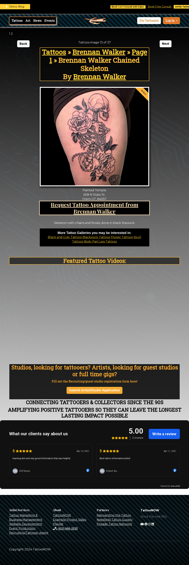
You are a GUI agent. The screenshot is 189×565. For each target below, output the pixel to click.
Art (27, 20)
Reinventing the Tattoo (114, 515)
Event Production (22, 528)
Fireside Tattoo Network (114, 524)
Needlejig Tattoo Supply (115, 519)
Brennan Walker (98, 51)
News (37, 20)
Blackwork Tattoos (96, 237)
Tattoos (17, 20)
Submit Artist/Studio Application (94, 390)
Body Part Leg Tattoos (100, 241)
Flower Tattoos (122, 237)
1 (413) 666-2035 (65, 528)
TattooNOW (62, 515)
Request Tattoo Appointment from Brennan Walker (94, 208)
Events (49, 20)
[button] (149, 20)
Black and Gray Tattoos (65, 237)
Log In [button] (170, 20)
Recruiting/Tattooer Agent (28, 533)
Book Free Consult (162, 6)
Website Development (25, 524)
